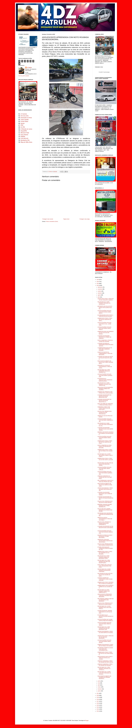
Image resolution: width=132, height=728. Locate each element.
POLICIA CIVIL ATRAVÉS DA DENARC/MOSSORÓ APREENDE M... (104, 523)
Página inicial (66, 219)
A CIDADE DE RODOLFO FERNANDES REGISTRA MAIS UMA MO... (105, 345)
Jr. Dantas (50, 171)
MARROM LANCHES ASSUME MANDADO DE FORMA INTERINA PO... (105, 506)
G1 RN (23, 127)
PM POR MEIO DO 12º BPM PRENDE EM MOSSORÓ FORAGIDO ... (104, 570)
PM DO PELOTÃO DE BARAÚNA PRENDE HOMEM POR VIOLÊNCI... (105, 388)
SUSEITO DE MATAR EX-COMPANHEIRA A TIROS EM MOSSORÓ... (105, 353)
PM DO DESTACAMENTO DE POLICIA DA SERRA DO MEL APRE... (105, 485)
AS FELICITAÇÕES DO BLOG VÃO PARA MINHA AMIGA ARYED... (104, 641)
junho (99, 681)
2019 (98, 697)
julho (99, 297)
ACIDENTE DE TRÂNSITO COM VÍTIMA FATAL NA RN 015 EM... (105, 392)
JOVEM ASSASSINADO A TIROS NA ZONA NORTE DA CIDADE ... (105, 632)
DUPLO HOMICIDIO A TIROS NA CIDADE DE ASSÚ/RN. (105, 341)
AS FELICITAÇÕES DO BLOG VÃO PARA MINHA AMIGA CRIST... (104, 438)
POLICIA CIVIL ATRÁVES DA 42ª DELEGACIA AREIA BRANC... (105, 502)
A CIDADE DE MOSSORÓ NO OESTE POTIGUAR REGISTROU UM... (104, 396)
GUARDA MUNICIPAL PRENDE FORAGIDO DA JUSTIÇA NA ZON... (105, 612)
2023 (98, 283)
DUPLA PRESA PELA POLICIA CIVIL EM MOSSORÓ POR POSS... (105, 566)
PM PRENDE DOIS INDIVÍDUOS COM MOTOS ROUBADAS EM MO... (105, 514)
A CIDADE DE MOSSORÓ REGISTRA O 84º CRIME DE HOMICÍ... (105, 493)
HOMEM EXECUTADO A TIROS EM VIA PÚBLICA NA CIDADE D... (105, 451)
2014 (98, 707)
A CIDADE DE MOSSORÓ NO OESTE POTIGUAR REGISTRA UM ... (105, 498)
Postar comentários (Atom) (52, 221)
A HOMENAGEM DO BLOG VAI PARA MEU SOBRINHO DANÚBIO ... (105, 349)
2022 (98, 285)
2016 (98, 703)
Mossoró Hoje (25, 132)
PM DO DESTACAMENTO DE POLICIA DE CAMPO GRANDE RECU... (105, 362)
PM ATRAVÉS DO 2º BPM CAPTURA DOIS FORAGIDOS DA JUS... (105, 424)
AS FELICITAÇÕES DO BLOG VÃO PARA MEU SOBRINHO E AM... (105, 420)
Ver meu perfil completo (23, 75)
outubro (100, 291)
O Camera (24, 114)
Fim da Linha (25, 116)
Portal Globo (24, 121)
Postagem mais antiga (85, 219)
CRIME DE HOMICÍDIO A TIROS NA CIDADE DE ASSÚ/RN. (105, 665)
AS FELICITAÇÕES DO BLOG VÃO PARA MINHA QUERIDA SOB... (105, 375)
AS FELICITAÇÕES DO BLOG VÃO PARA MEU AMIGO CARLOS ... (104, 468)
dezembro (100, 287)
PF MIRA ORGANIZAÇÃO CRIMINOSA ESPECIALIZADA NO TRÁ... (105, 548)
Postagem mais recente (47, 219)
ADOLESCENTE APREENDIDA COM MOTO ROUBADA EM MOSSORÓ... (105, 595)
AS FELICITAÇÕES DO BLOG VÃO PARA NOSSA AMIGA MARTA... (104, 312)
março (99, 687)
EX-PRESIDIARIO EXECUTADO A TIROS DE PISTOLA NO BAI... (105, 316)
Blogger (87, 720)
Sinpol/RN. (24, 131)
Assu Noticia (24, 134)
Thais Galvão (25, 119)
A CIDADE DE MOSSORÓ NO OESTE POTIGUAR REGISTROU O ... (104, 400)
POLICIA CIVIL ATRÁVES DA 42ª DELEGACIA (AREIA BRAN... (105, 604)
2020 (98, 695)
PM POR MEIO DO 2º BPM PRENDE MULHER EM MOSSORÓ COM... (104, 628)
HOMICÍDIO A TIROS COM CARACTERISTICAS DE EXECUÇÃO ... (104, 408)
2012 (98, 711)
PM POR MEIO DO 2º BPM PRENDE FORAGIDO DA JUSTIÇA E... (104, 668)
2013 (98, 709)
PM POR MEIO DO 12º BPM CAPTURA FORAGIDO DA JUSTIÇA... (104, 673)
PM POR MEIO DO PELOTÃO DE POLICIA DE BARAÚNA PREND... (105, 464)
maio (99, 683)
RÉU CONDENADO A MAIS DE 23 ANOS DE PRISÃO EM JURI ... (105, 481)
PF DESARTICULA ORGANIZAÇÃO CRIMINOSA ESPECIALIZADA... (105, 380)
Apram (23, 123)
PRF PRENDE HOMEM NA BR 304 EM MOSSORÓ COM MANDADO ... (105, 600)
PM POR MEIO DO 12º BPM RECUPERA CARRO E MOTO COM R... (105, 455)
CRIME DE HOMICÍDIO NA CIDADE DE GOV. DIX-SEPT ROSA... (105, 477)
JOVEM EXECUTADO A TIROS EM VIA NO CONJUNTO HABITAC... (106, 299)
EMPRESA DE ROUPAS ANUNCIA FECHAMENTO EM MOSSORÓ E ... (105, 433)
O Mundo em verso (26, 129)
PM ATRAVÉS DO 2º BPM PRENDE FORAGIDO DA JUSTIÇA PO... (104, 303)
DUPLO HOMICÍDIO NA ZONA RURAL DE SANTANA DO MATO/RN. (104, 446)
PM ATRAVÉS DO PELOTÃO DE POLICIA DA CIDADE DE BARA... (105, 575)
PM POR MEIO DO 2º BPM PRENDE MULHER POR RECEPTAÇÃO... (104, 561)
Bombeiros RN (25, 140)
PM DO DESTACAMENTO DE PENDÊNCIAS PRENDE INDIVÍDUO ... (104, 677)
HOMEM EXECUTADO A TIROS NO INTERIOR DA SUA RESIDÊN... (105, 553)
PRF (22, 125)
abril (99, 685)
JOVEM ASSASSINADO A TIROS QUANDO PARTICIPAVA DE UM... (105, 489)
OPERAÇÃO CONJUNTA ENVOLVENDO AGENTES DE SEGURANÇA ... (105, 541)
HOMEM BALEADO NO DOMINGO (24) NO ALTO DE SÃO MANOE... (105, 333)
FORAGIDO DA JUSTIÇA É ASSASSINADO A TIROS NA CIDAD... (105, 367)
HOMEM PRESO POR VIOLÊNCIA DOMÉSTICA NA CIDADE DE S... (105, 587)
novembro (100, 289)
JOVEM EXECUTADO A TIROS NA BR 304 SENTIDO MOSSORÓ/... (105, 637)
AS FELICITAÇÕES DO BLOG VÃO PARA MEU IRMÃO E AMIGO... (104, 624)
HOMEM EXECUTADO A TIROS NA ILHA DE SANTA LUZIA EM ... (105, 460)
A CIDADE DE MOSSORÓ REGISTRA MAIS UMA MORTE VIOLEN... (105, 429)
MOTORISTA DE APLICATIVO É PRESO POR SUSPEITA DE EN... (105, 307)
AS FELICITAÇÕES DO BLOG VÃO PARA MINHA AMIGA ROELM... (104, 328)
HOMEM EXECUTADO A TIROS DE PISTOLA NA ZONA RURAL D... (105, 653)
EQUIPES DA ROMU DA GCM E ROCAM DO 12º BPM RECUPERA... (105, 536)
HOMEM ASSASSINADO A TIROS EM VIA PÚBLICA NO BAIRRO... (106, 645)
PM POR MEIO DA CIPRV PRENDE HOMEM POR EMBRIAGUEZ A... (104, 591)
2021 (98, 693)
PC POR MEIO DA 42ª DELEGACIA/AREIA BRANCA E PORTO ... (105, 616)
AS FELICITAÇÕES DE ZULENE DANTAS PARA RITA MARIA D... (105, 620)
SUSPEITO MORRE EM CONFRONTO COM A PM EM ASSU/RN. (105, 579)
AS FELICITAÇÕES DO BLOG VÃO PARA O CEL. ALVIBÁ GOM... (104, 324)
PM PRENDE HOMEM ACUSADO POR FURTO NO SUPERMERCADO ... (105, 649)
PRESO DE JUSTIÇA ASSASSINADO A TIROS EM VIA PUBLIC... (105, 519)
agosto (99, 295)
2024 (98, 281)
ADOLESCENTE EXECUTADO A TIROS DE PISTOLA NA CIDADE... (105, 658)
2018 (98, 699)
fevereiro (100, 689)
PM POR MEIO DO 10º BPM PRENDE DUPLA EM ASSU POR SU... (104, 607)
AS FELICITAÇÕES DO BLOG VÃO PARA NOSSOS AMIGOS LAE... (105, 532)
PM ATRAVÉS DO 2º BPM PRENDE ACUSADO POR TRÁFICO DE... (104, 384)
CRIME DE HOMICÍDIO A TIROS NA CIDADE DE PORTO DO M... (106, 661)
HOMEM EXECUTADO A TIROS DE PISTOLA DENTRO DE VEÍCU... (105, 319)
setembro (100, 293)
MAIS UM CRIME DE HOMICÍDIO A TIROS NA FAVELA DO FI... (105, 404)
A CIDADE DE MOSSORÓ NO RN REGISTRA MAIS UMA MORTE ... (105, 527)
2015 (98, 705)
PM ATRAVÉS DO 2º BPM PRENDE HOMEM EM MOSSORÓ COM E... (103, 557)
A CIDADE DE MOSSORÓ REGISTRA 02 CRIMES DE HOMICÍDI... (104, 337)
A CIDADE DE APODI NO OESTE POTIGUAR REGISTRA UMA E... (105, 358)
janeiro (99, 691)
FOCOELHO (24, 138)
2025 (98, 279)
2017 (98, 701)
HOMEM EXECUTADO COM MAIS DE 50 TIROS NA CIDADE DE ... (106, 583)
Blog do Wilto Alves (26, 142)
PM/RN (23, 136)
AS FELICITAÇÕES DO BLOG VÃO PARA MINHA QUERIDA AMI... (105, 473)
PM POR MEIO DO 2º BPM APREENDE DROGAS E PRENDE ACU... (104, 371)
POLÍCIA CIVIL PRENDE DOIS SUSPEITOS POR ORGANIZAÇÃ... (105, 412)
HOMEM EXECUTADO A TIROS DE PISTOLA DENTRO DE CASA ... (105, 442)
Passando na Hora (26, 117)
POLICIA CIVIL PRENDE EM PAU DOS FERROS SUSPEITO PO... (105, 544)
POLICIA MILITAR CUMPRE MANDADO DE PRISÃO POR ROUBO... (105, 510)
